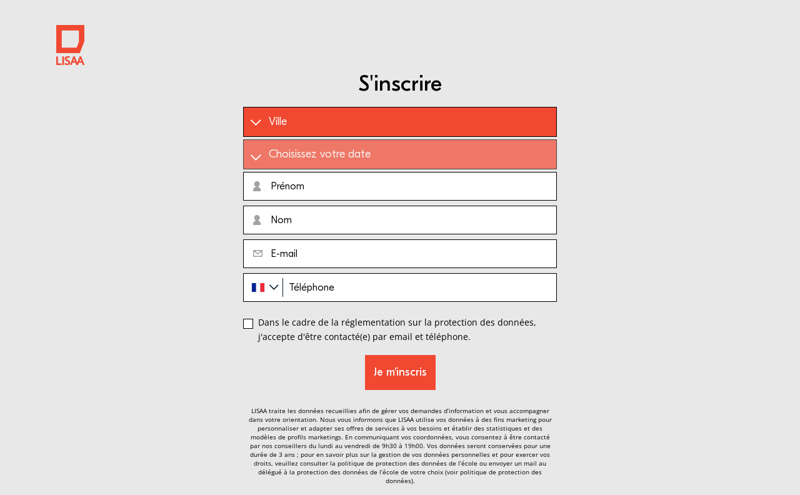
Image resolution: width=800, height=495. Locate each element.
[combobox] (263, 287)
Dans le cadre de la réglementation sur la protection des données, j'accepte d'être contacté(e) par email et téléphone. (397, 329)
